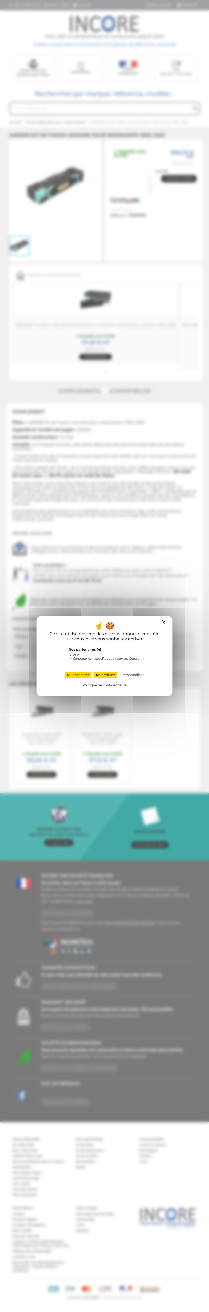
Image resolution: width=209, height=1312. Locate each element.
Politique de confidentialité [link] (104, 685)
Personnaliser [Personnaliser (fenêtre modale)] (132, 675)
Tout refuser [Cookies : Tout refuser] (105, 675)
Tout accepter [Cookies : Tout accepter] (78, 675)
